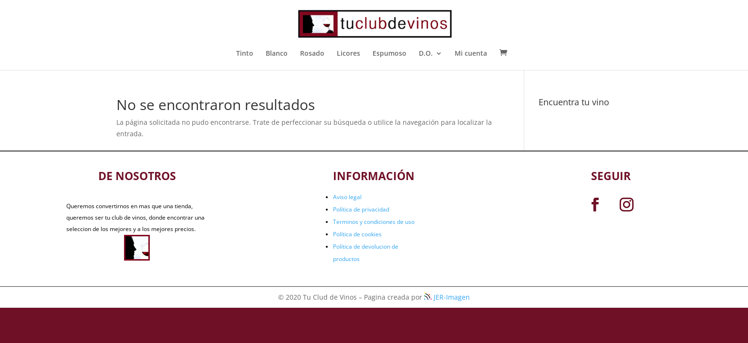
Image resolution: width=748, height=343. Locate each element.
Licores (348, 54)
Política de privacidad (361, 209)
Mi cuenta (471, 54)
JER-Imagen (447, 297)
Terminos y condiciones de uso (374, 222)
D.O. (426, 54)
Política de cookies (357, 234)
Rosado (312, 54)
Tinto (244, 54)
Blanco (277, 54)
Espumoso (389, 54)
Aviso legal (347, 197)
